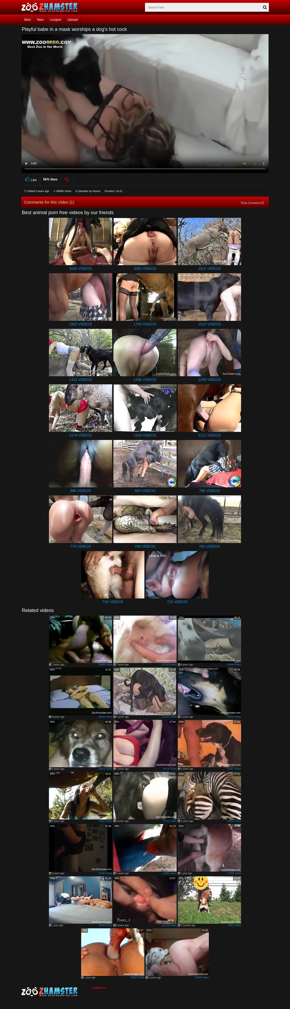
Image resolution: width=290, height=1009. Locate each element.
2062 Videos (145, 269)
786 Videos (209, 491)
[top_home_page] (51, 7)
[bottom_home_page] (56, 991)
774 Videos (80, 546)
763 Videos (209, 546)
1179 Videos (80, 435)
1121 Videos (209, 435)
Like (30, 179)
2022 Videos (209, 269)
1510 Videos (209, 324)
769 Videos (145, 546)
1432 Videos (80, 380)
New (40, 19)
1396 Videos (145, 380)
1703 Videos (145, 324)
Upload (72, 19)
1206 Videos (209, 380)
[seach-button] (265, 7)
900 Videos (145, 491)
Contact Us (99, 987)
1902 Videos (80, 324)
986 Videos (80, 491)
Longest (55, 19)
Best (27, 19)
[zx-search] (207, 7)
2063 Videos (80, 269)
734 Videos (112, 602)
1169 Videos (145, 435)
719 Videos (177, 602)
